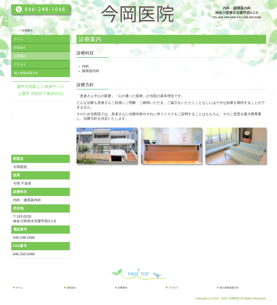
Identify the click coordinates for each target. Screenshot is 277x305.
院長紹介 (20, 47)
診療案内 (20, 56)
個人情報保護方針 (26, 73)
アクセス (20, 64)
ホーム (18, 39)
